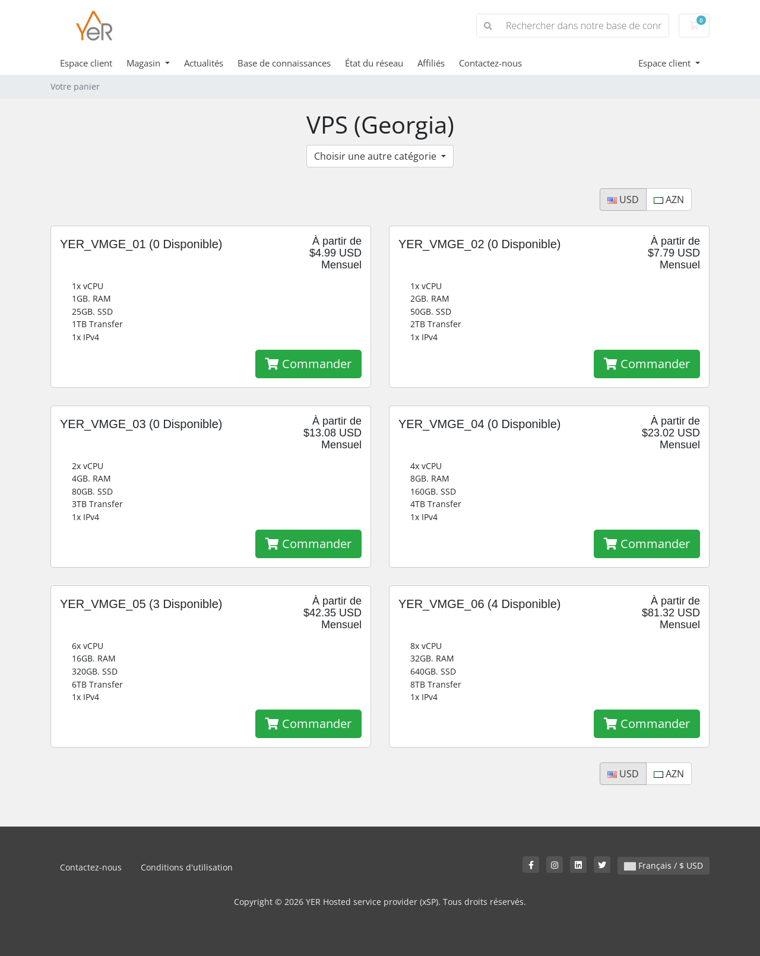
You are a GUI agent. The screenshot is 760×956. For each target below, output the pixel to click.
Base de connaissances (284, 63)
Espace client (86, 63)
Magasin (144, 63)
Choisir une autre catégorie (376, 156)
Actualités (203, 63)
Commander (308, 364)
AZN (669, 199)
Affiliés (431, 63)
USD (623, 199)
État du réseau (374, 63)
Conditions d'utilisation (187, 867)
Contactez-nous (490, 63)
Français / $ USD (663, 865)
